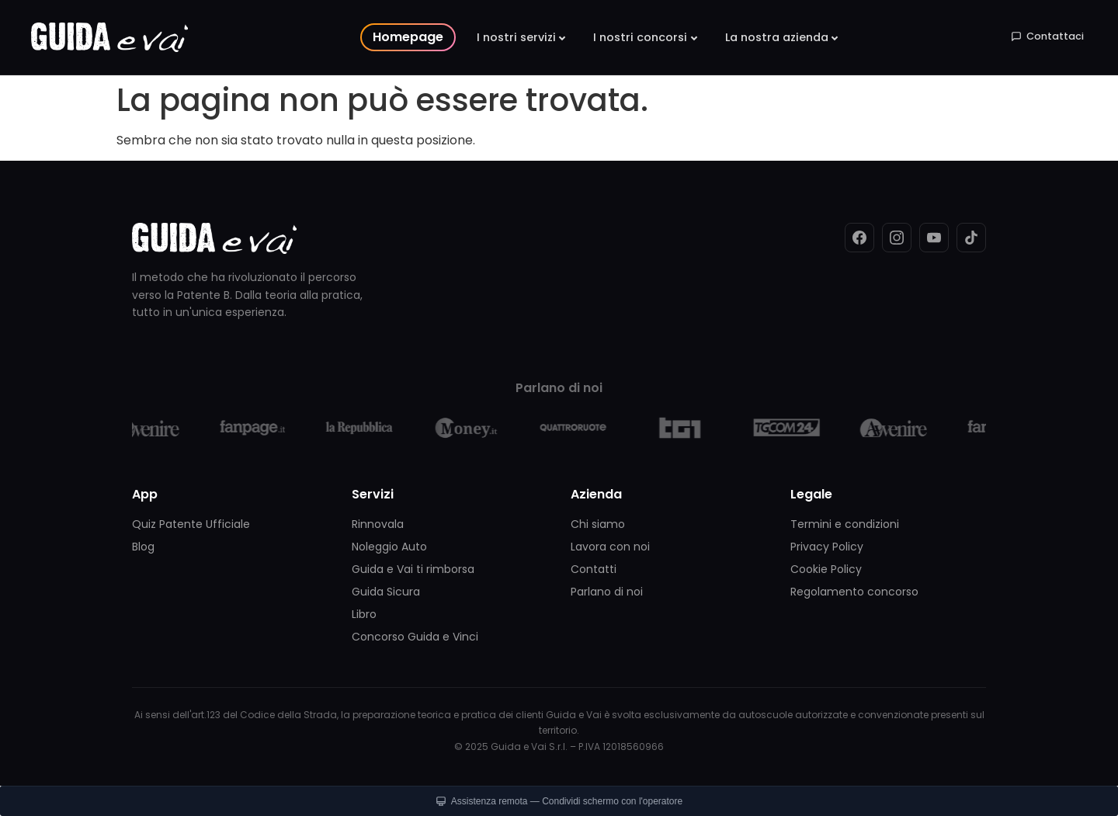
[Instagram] (896, 237)
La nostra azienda (776, 37)
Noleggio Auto (389, 546)
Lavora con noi (610, 546)
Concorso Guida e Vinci (415, 636)
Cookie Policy (826, 569)
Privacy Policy (826, 546)
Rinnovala (378, 524)
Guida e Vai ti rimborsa (413, 569)
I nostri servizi (516, 37)
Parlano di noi (607, 591)
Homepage (408, 37)
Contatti (593, 569)
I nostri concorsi (640, 37)
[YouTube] (934, 237)
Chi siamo (598, 524)
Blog (143, 546)
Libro (364, 614)
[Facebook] (859, 237)
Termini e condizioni (844, 524)
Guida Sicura (386, 591)
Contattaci (1047, 36)
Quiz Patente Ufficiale (191, 524)
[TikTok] (971, 237)
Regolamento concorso (854, 591)
